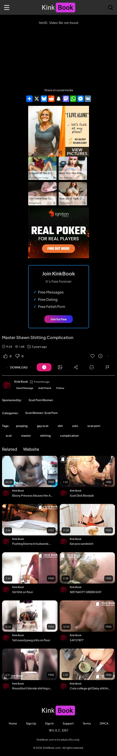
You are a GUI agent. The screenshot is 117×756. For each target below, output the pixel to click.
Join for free (58, 319)
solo (75, 426)
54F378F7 (77, 640)
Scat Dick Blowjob (82, 495)
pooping (22, 426)
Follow (60, 388)
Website (31, 449)
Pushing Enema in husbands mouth (32, 543)
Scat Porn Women (41, 400)
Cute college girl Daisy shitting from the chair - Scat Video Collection (90, 688)
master (26, 435)
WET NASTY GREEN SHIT (85, 592)
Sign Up (31, 723)
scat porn (93, 426)
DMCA (104, 723)
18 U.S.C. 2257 (58, 730)
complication (69, 435)
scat (9, 435)
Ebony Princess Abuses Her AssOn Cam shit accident (32, 495)
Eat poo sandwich (81, 543)
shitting (45, 435)
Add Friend (44, 388)
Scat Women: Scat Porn (41, 413)
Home (13, 723)
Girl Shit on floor (22, 592)
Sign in (49, 723)
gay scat (42, 426)
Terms (87, 723)
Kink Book (21, 381)
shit (60, 426)
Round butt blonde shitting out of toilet (32, 688)
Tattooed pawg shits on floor (31, 640)
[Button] (44, 367)
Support (68, 723)
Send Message (24, 388)
